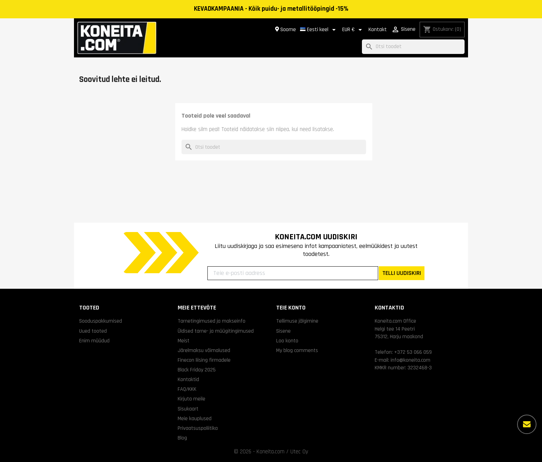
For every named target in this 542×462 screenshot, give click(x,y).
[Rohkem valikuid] (526, 424)
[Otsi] (413, 46)
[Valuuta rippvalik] (353, 30)
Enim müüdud (94, 340)
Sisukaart (188, 408)
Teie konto (291, 308)
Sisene (283, 330)
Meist (183, 340)
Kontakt (377, 29)
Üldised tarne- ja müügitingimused (216, 330)
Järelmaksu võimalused (204, 350)
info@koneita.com (410, 360)
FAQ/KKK (187, 389)
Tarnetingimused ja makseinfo (211, 320)
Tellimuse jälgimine (297, 320)
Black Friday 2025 (197, 369)
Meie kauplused (195, 418)
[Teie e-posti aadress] (292, 273)
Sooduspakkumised (100, 320)
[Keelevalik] (319, 30)
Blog (182, 437)
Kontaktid (188, 379)
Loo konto (287, 340)
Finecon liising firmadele (204, 360)
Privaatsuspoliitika (198, 428)
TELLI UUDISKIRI (401, 273)
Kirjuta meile (191, 398)
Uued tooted (93, 330)
